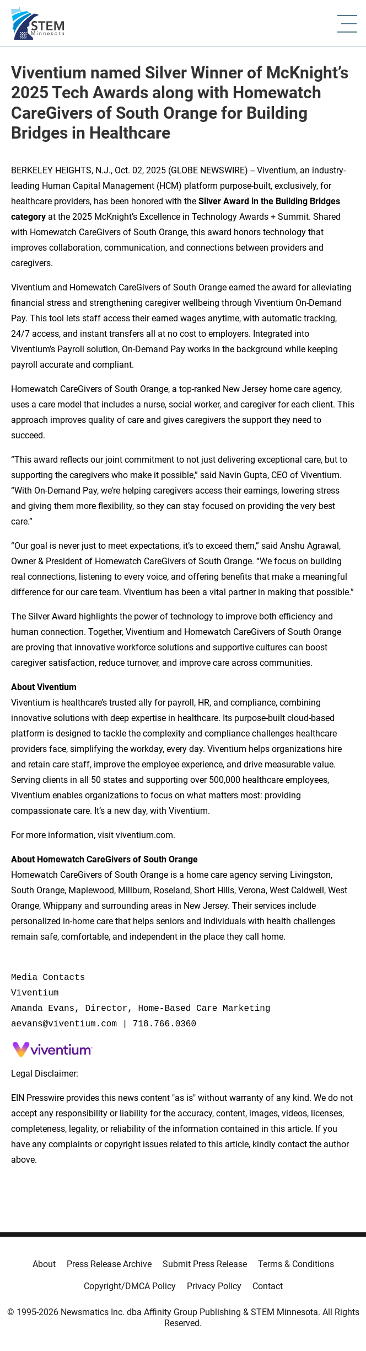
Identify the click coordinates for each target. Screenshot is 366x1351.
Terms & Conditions (296, 1264)
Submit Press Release (205, 1264)
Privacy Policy (214, 1286)
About (44, 1264)
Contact (267, 1286)
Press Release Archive (109, 1264)
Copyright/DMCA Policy (130, 1286)
